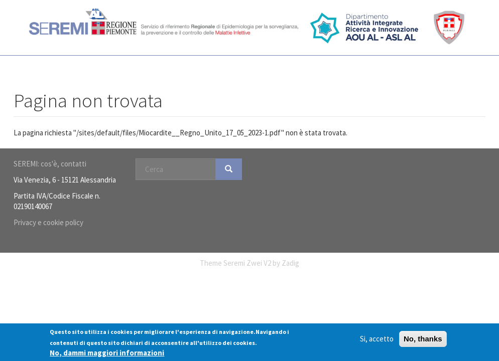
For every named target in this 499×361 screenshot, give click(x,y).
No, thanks (423, 338)
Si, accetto (377, 338)
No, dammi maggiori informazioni (107, 352)
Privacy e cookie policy (48, 222)
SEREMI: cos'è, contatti (50, 163)
